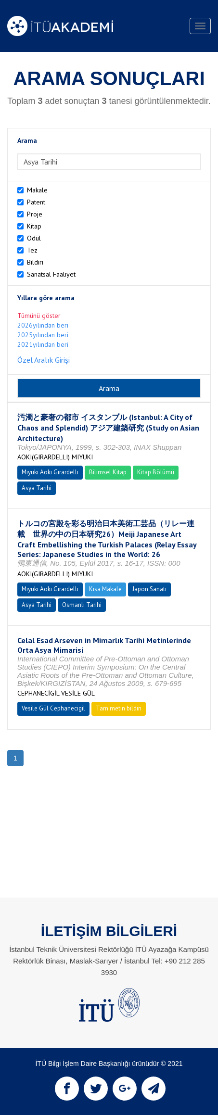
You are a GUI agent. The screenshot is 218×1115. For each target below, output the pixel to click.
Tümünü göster (39, 315)
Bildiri (35, 262)
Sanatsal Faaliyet (51, 274)
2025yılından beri (42, 334)
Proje (34, 214)
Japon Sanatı (149, 589)
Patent (36, 202)
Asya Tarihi (36, 488)
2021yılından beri (42, 344)
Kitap (34, 226)
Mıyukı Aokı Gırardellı (50, 472)
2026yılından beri (42, 325)
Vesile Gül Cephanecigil (53, 708)
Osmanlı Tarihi (82, 605)
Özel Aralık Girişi (43, 360)
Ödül (34, 238)
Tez (32, 250)
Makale (37, 190)
